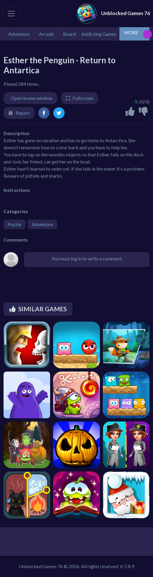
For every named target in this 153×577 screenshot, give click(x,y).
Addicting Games (98, 34)
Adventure (42, 224)
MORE (131, 32)
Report (23, 113)
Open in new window (31, 98)
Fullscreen (83, 98)
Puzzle (14, 224)
